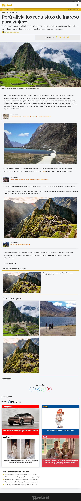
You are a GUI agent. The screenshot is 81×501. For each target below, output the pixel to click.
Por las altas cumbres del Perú (19, 244)
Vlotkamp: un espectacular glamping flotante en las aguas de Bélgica (23, 477)
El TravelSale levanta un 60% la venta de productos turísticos (21, 474)
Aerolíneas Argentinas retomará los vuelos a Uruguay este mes (21, 479)
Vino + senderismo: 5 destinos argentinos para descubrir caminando (23, 482)
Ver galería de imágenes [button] (10, 32)
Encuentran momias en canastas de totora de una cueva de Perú (29, 116)
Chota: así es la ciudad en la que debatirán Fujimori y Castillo (28, 179)
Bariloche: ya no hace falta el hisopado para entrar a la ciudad (21, 484)
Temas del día (8, 9)
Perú (44, 171)
